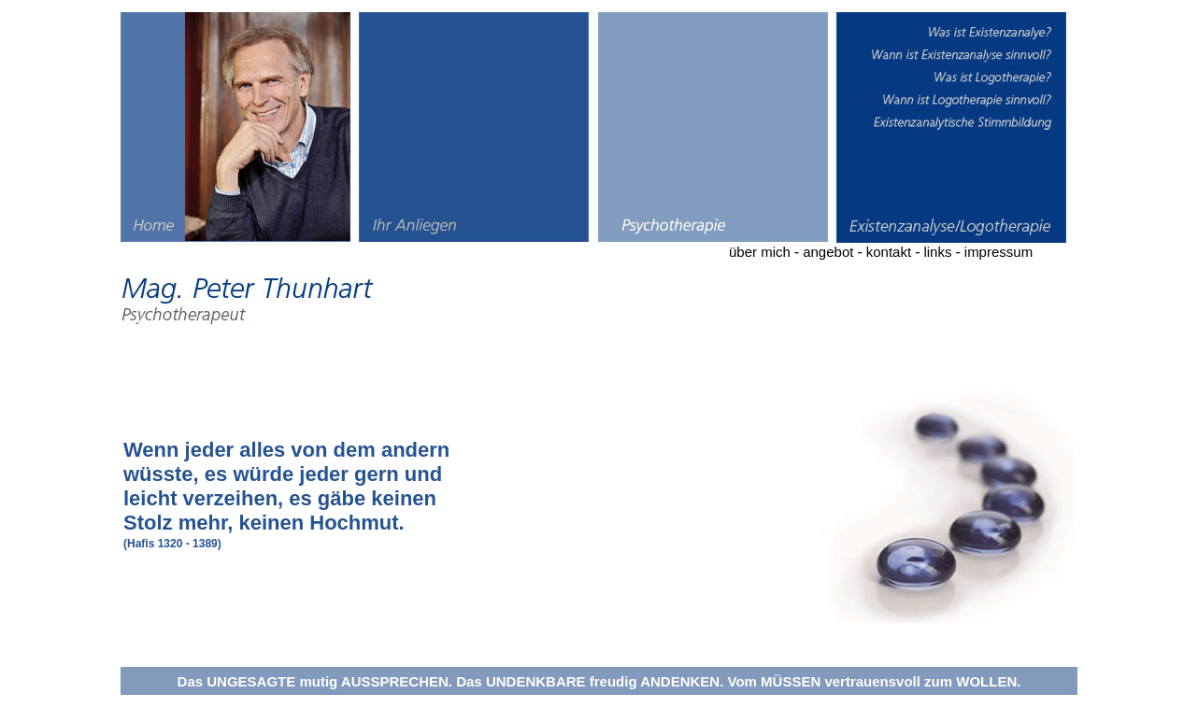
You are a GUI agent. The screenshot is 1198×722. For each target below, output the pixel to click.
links (937, 252)
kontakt (888, 252)
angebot (828, 252)
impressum (998, 252)
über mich (760, 252)
